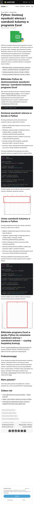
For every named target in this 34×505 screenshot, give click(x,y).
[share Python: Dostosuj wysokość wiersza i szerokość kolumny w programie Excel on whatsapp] (22, 431)
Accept (17, 496)
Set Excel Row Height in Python (9, 413)
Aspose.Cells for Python (13, 93)
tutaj (10, 375)
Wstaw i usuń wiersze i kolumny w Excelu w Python (17, 399)
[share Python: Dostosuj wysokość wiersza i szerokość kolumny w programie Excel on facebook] (19, 431)
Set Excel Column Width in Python (9, 416)
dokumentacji (13, 373)
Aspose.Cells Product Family (8, 410)
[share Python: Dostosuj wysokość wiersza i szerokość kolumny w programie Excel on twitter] (10, 431)
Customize (10, 500)
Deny (24, 500)
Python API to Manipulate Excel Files (10, 418)
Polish (25, 2)
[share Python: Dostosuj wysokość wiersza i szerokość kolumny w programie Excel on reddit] (16, 431)
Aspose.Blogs (12, 12)
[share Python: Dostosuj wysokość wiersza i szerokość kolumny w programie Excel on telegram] (25, 431)
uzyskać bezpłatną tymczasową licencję (17, 347)
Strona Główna (5, 12)
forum (30, 386)
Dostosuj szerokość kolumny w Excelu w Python (16, 74)
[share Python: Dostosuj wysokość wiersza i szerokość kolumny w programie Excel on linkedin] (13, 431)
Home (3, 6)
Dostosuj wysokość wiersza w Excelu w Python (15, 72)
